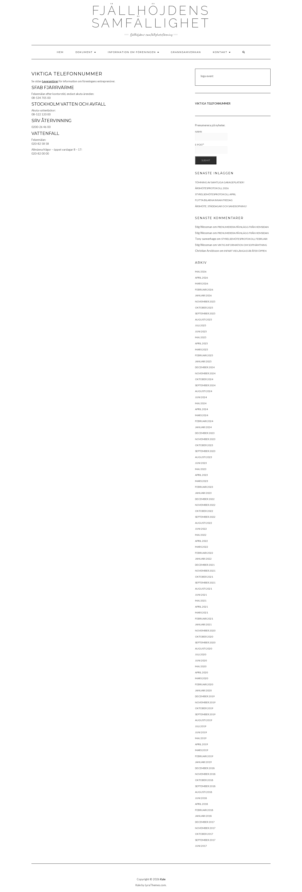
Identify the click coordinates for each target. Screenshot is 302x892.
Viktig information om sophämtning (242, 245)
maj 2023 (200, 469)
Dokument (86, 52)
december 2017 (205, 822)
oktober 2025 (204, 307)
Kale (162, 879)
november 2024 (205, 373)
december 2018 (205, 768)
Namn (211, 135)
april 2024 (201, 409)
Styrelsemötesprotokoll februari (244, 238)
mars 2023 (201, 481)
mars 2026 (201, 283)
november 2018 (205, 774)
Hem (60, 52)
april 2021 (201, 606)
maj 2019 (200, 738)
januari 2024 (203, 427)
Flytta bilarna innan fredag (214, 200)
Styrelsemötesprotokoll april (215, 194)
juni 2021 (201, 594)
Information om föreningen (133, 52)
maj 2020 (200, 666)
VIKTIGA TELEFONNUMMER (212, 103)
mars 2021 (201, 612)
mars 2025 (201, 349)
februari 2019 (204, 756)
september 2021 (205, 582)
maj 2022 (200, 534)
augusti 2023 (203, 457)
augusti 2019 (203, 720)
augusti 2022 (203, 522)
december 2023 (205, 433)
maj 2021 (200, 600)
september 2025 (205, 313)
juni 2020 (201, 660)
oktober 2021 (204, 576)
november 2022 (205, 504)
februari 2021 (204, 618)
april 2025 (201, 343)
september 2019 (205, 714)
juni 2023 (201, 463)
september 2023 (205, 451)
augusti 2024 (203, 391)
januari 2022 (203, 558)
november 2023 (205, 439)
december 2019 (205, 696)
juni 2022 (201, 528)
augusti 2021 (203, 588)
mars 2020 (201, 678)
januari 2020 (203, 690)
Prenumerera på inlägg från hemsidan (243, 226)
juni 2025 (201, 331)
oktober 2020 (204, 636)
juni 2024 (201, 397)
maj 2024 (200, 403)
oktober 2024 (204, 379)
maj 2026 (200, 271)
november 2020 (205, 630)
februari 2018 (204, 810)
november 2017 (205, 828)
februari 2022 (204, 552)
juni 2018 (201, 798)
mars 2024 (201, 415)
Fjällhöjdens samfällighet (151, 16)
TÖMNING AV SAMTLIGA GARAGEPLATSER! (220, 182)
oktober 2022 (204, 510)
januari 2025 (203, 361)
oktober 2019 (204, 708)
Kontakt (221, 52)
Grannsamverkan (186, 52)
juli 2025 (200, 325)
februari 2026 (204, 289)
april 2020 (201, 672)
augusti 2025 (203, 319)
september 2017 (205, 840)
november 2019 (205, 702)
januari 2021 (203, 624)
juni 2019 (201, 732)
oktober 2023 (204, 445)
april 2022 (201, 540)
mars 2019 (201, 750)
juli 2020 (200, 654)
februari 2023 (204, 486)
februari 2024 (204, 421)
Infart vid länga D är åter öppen (245, 250)
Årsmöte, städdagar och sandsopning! (221, 206)
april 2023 (201, 474)
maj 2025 (200, 337)
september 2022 (205, 516)
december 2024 (205, 367)
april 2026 (201, 277)
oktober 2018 (204, 780)
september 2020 (205, 642)
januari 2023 (203, 492)
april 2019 (201, 744)
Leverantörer (50, 81)
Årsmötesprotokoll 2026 (212, 188)
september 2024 (205, 385)
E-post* (211, 148)
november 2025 (205, 301)
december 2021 (205, 564)
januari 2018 (203, 815)
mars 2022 (201, 546)
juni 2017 (201, 845)
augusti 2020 (203, 648)
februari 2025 (204, 355)
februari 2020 (204, 684)
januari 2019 (203, 762)
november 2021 (205, 570)
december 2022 (205, 499)
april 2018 (201, 804)
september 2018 (205, 786)
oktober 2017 (204, 833)
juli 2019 (200, 726)
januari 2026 (203, 295)
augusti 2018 (203, 792)
